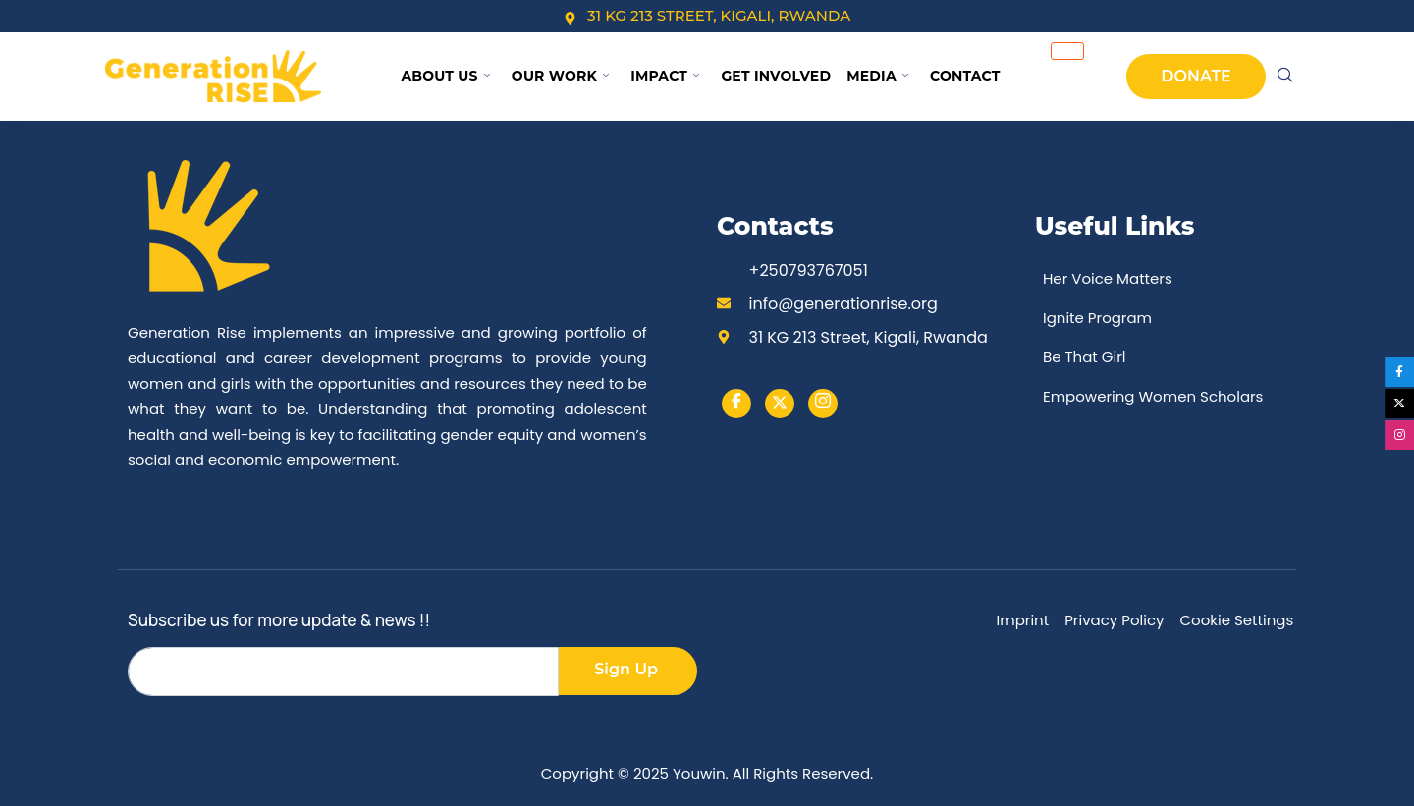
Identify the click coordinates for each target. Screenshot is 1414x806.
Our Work (560, 75)
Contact (965, 75)
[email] (343, 671)
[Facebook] (736, 403)
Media (877, 75)
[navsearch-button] (1285, 76)
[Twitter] (779, 403)
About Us (445, 75)
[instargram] (823, 403)
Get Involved (776, 75)
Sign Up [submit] (626, 669)
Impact (664, 75)
